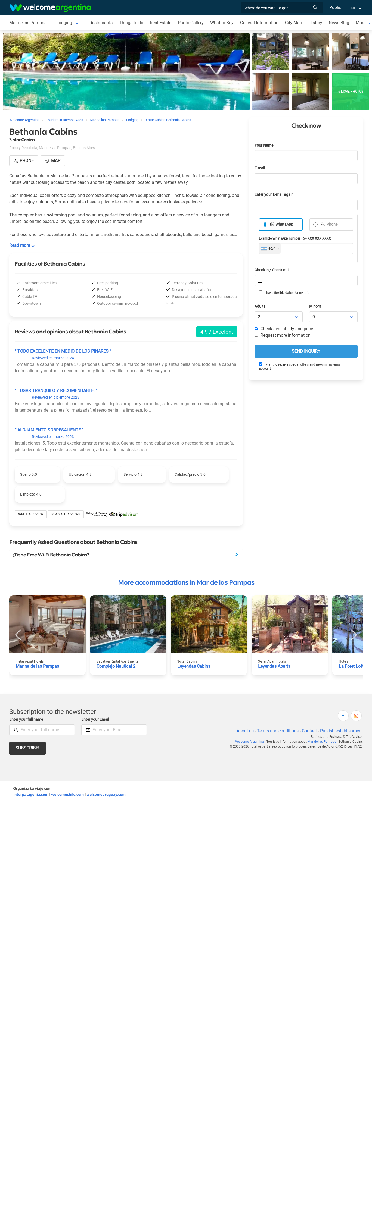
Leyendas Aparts (274, 666)
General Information (259, 22)
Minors (315, 306)
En (352, 7)
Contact (309, 730)
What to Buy (222, 22)
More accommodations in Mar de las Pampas (186, 582)
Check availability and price (284, 328)
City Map (293, 22)
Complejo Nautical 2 (116, 666)
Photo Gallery (191, 22)
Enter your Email (95, 719)
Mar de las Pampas (27, 22)
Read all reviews (65, 514)
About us (245, 730)
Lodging (64, 22)
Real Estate (160, 22)
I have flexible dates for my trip (284, 292)
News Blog (339, 22)
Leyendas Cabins (193, 666)
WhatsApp (284, 224)
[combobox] (270, 248)
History (315, 22)
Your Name (264, 145)
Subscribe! (27, 748)
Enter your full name (26, 719)
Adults (260, 306)
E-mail (260, 168)
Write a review (30, 514)
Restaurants (101, 22)
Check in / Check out (272, 270)
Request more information (283, 335)
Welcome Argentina (249, 742)
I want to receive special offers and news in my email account (300, 366)
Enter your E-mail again (274, 194)
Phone (331, 224)
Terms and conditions (278, 730)
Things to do (131, 22)
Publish (336, 7)
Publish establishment (341, 730)
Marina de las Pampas (37, 666)
